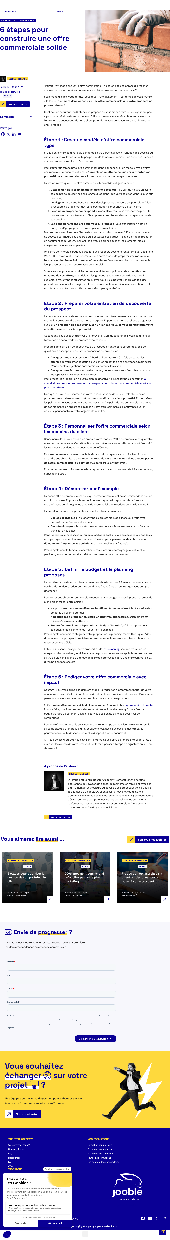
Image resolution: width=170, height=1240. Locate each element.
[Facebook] (2, 134)
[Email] (19, 134)
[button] (31, 116)
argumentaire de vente (139, 705)
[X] (8, 134)
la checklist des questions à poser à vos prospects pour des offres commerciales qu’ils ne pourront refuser (97, 383)
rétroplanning (111, 649)
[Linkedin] (14, 134)
